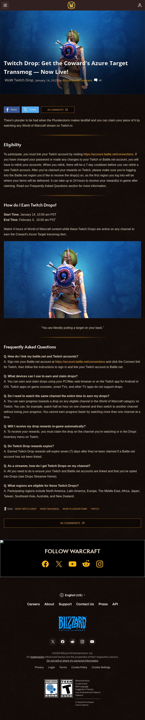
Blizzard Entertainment (77, 80)
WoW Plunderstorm (75, 508)
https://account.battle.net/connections (108, 154)
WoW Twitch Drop (25, 508)
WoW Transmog (49, 508)
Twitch (95, 508)
